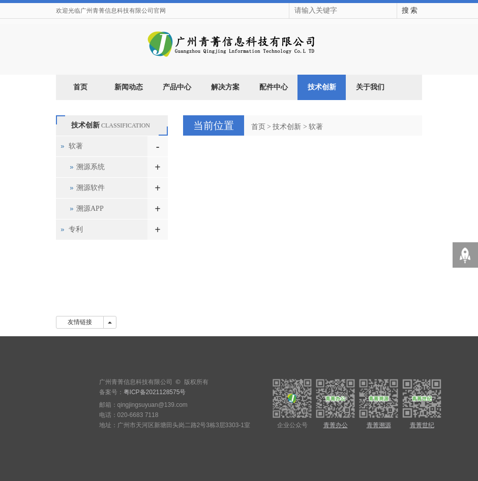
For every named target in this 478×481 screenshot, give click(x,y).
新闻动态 (128, 87)
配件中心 (273, 87)
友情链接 (80, 322)
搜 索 (410, 10)
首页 (80, 87)
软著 (316, 127)
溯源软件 (90, 187)
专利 (76, 229)
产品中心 (177, 87)
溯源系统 (90, 167)
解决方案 (225, 87)
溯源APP (90, 208)
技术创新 (322, 87)
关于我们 (370, 87)
